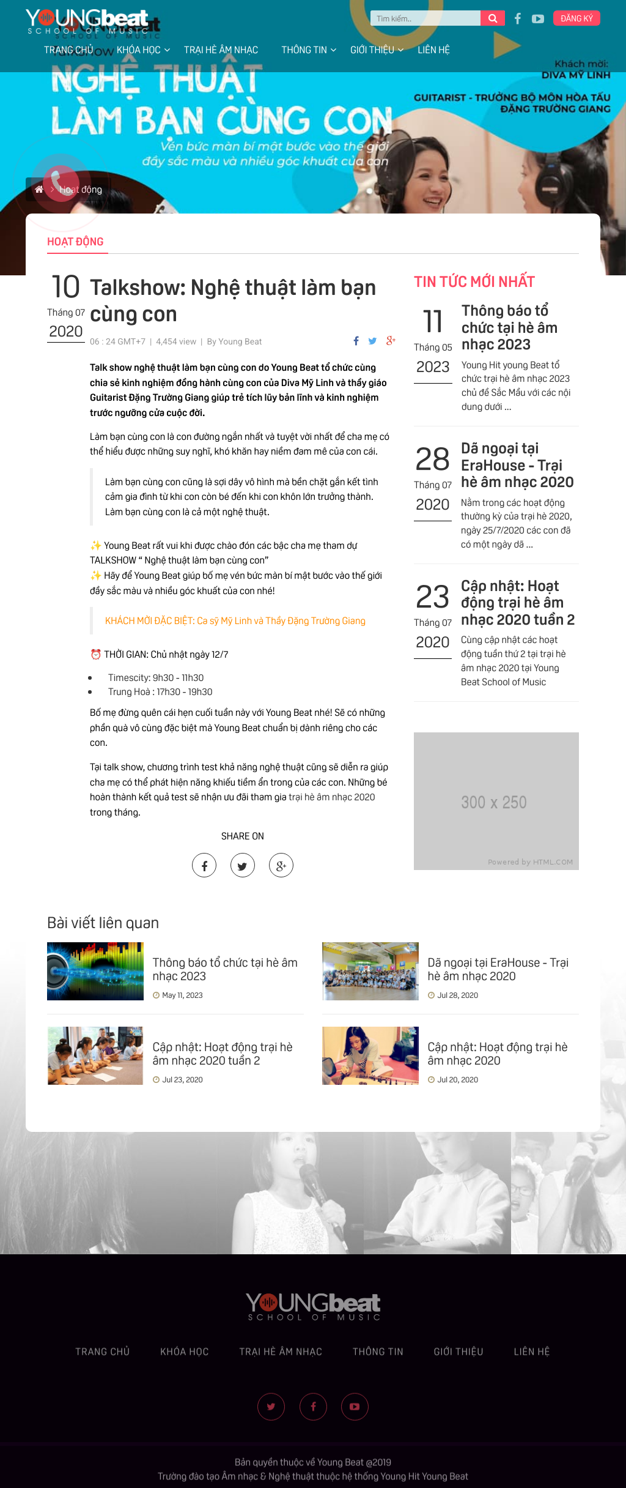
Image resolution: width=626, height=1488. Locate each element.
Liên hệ (434, 49)
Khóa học (139, 49)
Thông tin (304, 49)
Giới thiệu (372, 49)
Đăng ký (577, 17)
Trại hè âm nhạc (221, 49)
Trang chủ (69, 49)
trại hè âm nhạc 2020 (332, 796)
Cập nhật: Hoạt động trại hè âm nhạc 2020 (498, 1052)
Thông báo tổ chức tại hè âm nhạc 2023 (510, 326)
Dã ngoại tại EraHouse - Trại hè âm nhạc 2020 (517, 463)
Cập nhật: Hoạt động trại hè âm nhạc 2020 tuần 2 (518, 601)
